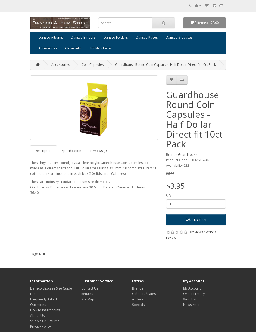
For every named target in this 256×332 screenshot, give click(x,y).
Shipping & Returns (44, 321)
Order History (194, 293)
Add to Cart (196, 219)
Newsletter (191, 304)
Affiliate (138, 299)
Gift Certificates (144, 293)
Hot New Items (100, 48)
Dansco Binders (83, 37)
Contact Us (89, 288)
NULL (43, 254)
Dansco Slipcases (179, 37)
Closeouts (73, 48)
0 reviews (196, 232)
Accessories (48, 48)
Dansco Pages (147, 37)
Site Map (87, 299)
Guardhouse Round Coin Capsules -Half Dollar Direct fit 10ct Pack (165, 64)
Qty (168, 195)
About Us (37, 315)
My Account (192, 288)
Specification (71, 150)
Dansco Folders (116, 37)
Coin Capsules (93, 64)
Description (43, 150)
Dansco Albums (51, 37)
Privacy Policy (40, 326)
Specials (138, 304)
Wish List (189, 299)
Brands (137, 288)
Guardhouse (187, 154)
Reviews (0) (98, 150)
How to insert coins (45, 310)
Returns (87, 293)
